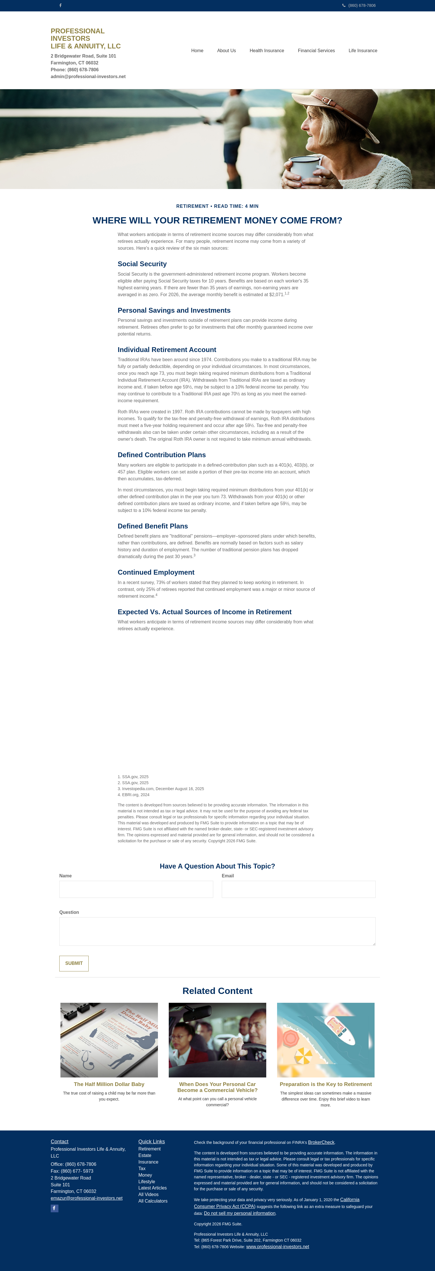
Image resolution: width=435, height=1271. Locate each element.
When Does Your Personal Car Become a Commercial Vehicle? (217, 1087)
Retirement (150, 1148)
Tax (142, 1168)
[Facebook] (60, 5)
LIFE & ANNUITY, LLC (86, 46)
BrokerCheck (321, 1142)
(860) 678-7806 (359, 5)
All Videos (149, 1194)
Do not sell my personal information (240, 1213)
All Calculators (153, 1201)
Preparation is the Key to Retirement (326, 1084)
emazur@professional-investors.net (87, 1198)
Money (145, 1175)
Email (228, 875)
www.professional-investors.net (277, 1246)
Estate (145, 1155)
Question (69, 912)
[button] (224, 50)
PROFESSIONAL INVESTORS (78, 34)
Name (65, 875)
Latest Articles (153, 1187)
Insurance (148, 1162)
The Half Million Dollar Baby (109, 1084)
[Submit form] (74, 963)
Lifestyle (147, 1181)
